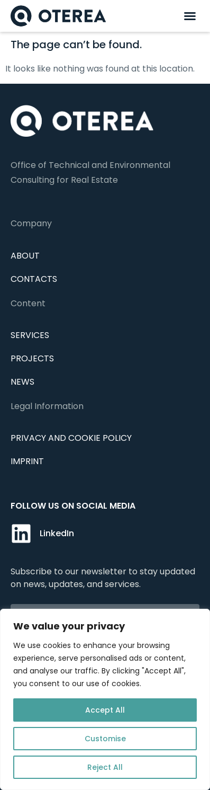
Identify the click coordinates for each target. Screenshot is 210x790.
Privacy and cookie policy (71, 438)
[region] (105, 699)
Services (30, 335)
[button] (189, 15)
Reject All (105, 767)
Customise (105, 738)
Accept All (105, 710)
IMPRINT (27, 461)
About (25, 256)
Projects (32, 358)
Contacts (34, 279)
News (22, 382)
